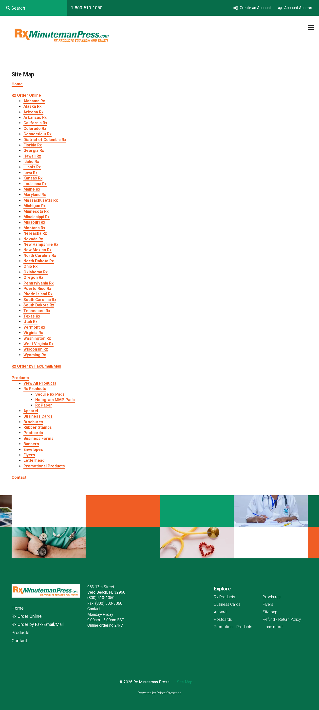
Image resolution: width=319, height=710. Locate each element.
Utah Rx (30, 321)
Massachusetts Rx (40, 200)
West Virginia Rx (38, 343)
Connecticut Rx (37, 134)
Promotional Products (44, 466)
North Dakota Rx (38, 261)
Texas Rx (31, 316)
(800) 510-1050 (100, 597)
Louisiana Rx (35, 183)
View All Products (39, 383)
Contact (19, 477)
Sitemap (270, 612)
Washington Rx (37, 338)
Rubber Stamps (37, 427)
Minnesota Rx (36, 211)
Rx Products (34, 388)
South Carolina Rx (39, 299)
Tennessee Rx (36, 310)
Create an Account (255, 7)
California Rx (35, 123)
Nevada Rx (33, 239)
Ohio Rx (30, 266)
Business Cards (38, 416)
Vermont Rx (34, 327)
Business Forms (38, 438)
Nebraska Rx (35, 233)
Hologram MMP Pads (55, 399)
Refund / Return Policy (282, 619)
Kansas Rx (32, 178)
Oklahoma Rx (35, 272)
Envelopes (33, 449)
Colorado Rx (34, 128)
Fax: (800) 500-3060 (104, 603)
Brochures (33, 422)
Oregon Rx (33, 277)
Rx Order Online (26, 95)
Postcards (33, 432)
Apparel (30, 410)
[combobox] (33, 7)
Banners (31, 444)
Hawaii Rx (32, 156)
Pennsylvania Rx (38, 283)
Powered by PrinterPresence (159, 693)
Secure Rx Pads (50, 394)
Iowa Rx (30, 172)
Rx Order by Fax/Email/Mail (36, 366)
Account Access (298, 7)
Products (20, 377)
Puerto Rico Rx (37, 288)
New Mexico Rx (37, 250)
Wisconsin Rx (35, 349)
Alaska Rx (32, 106)
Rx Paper (43, 405)
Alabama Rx (34, 101)
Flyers (29, 455)
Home (17, 84)
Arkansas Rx (35, 117)
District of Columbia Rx (44, 139)
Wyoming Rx (34, 355)
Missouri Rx (34, 222)
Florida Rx (32, 145)
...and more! (273, 626)
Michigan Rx (34, 205)
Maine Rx (31, 189)
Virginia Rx (33, 332)
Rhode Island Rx (38, 294)
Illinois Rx (32, 167)
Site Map (184, 682)
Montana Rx (34, 228)
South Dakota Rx (38, 305)
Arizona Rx (33, 112)
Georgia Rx (33, 150)
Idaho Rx (31, 161)
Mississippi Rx (36, 216)
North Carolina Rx (39, 255)
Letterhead (33, 460)
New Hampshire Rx (40, 244)
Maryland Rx (34, 194)
